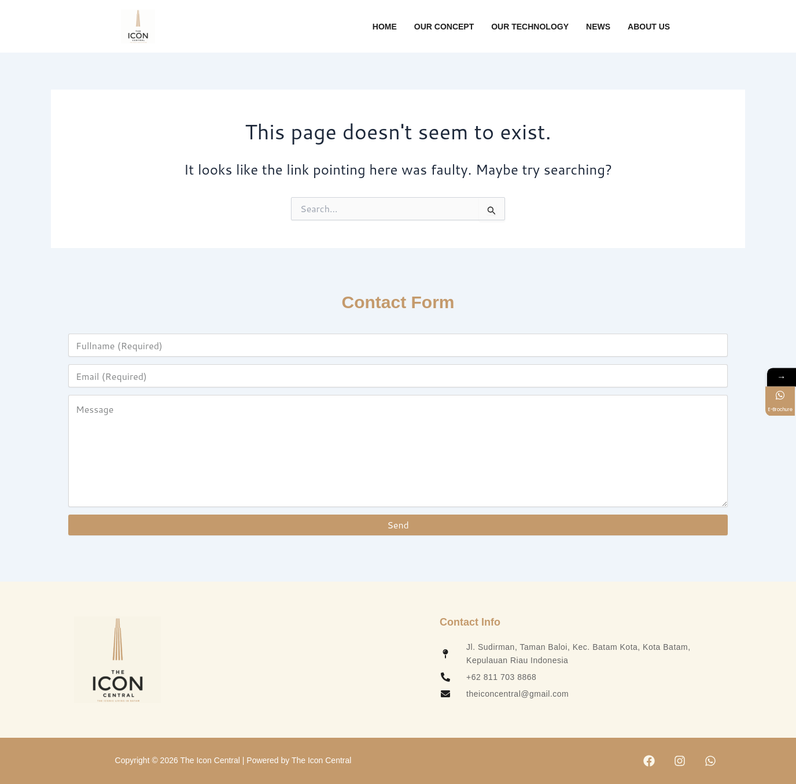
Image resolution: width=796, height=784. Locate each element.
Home (385, 26)
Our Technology (530, 26)
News (598, 26)
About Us (649, 26)
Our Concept (444, 26)
